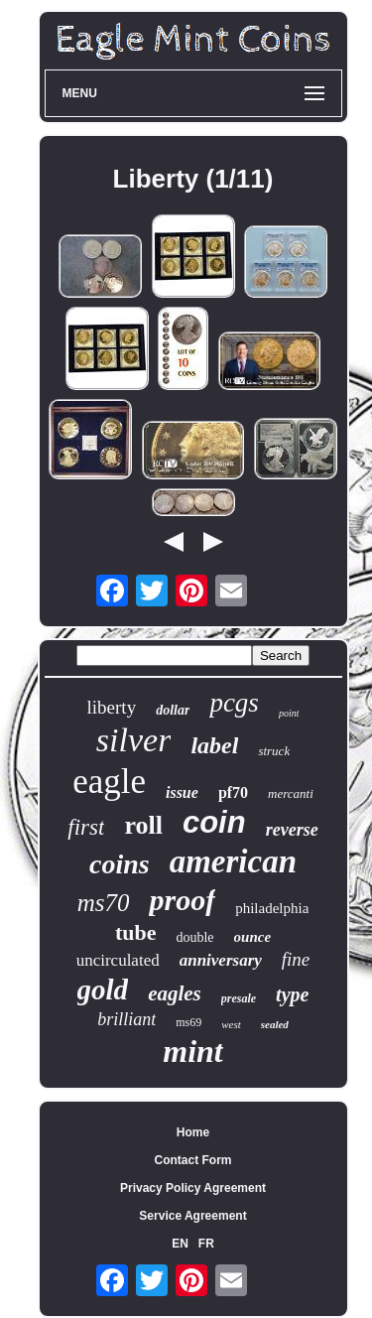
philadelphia (272, 908)
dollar (172, 710)
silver (134, 740)
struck (274, 750)
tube (136, 932)
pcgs (234, 703)
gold (103, 989)
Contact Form (193, 1160)
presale (238, 998)
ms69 (188, 1022)
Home (193, 1132)
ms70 (103, 902)
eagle (109, 781)
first (85, 827)
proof (182, 899)
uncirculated (118, 960)
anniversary (221, 960)
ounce (253, 937)
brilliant (126, 1019)
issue (182, 792)
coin (214, 822)
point (289, 713)
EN (180, 1244)
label (214, 745)
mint (192, 1051)
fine (296, 959)
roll (143, 825)
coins (119, 864)
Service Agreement (192, 1216)
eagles (174, 993)
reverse (292, 830)
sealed (275, 1024)
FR (206, 1244)
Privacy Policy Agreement (193, 1188)
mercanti (290, 793)
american (233, 861)
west (231, 1024)
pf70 (233, 792)
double (194, 937)
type (292, 994)
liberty (112, 707)
